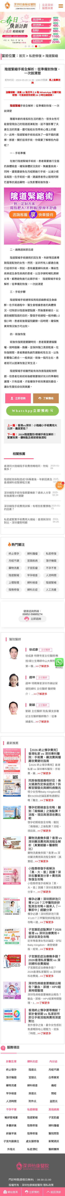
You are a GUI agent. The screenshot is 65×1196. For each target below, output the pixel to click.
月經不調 (14, 560)
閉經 (53, 1093)
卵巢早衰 (11, 1133)
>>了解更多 (42, 666)
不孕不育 (51, 568)
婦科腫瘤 (32, 553)
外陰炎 (11, 1149)
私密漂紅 (32, 1149)
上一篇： (12, 425)
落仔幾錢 (51, 560)
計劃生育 (11, 1061)
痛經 (53, 1085)
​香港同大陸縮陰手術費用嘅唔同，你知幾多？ (26, 468)
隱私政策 (48, 1185)
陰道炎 (32, 1069)
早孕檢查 (32, 575)
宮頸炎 (32, 1077)
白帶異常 (54, 1077)
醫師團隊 (54, 1149)
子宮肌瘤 (32, 568)
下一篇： (12, 434)
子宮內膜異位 (11, 1141)
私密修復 (35, 56)
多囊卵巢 (11, 1125)
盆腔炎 (54, 1101)
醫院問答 (54, 1133)
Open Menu (60, 6)
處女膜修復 (32, 1141)
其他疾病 (54, 1109)
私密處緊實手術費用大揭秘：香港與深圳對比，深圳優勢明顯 (27, 521)
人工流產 (51, 589)
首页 (22, 56)
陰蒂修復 (32, 1133)
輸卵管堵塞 (11, 1117)
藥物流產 (14, 568)
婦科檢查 (32, 582)
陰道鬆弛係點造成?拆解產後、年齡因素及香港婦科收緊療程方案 (28, 481)
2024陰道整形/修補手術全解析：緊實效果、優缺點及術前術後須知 (31, 436)
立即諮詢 (32, 619)
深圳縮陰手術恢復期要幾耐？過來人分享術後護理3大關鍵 (27, 494)
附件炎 (32, 1101)
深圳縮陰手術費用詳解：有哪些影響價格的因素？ (27, 508)
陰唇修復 (14, 589)
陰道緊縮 (51, 56)
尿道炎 (32, 1093)
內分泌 (53, 1061)
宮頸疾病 (32, 560)
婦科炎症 (32, 589)
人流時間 (51, 575)
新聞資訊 (54, 1141)
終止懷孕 (14, 553)
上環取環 (14, 582)
